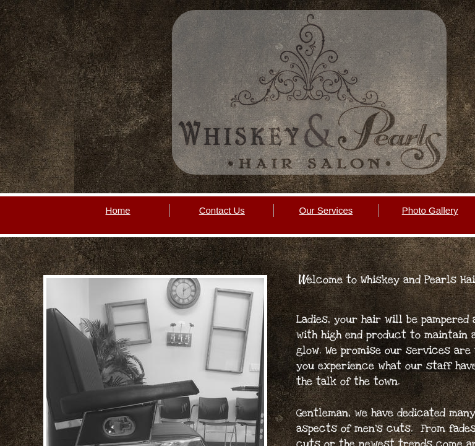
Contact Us (222, 210)
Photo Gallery (430, 210)
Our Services (326, 210)
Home (118, 210)
